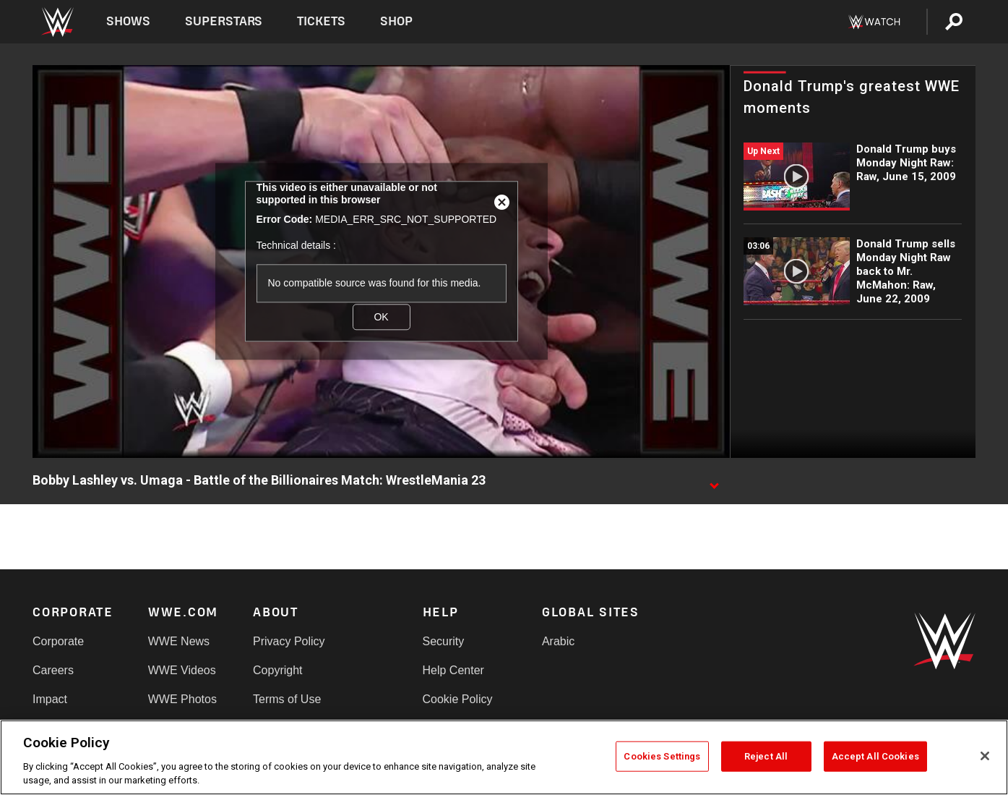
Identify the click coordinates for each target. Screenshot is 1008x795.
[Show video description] (714, 481)
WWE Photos (182, 699)
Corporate (58, 641)
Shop (396, 21)
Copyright (277, 670)
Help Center (453, 670)
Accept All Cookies (875, 756)
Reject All (766, 756)
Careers (53, 670)
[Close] (985, 756)
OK (381, 317)
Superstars (224, 21)
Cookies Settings (662, 756)
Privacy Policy (289, 641)
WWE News (179, 641)
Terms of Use (287, 699)
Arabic (558, 641)
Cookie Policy (458, 699)
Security (444, 641)
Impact (50, 699)
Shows (128, 21)
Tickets (321, 21)
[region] (504, 757)
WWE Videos (182, 670)
